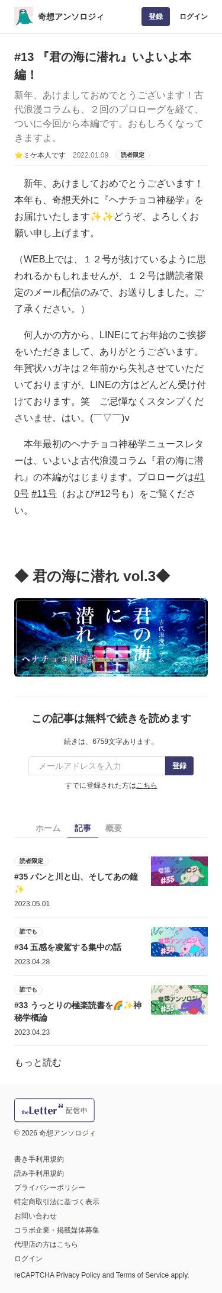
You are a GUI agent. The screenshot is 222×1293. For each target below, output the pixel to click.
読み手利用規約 (39, 1173)
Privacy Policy (78, 1275)
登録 (156, 16)
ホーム (48, 828)
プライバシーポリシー (49, 1187)
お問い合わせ (35, 1216)
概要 (113, 828)
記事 (83, 828)
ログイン (193, 16)
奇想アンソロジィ (71, 16)
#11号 (44, 494)
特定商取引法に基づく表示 (56, 1202)
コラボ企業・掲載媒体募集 (56, 1230)
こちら (146, 785)
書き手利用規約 (39, 1159)
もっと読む (38, 1062)
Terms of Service (142, 1275)
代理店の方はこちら (46, 1244)
